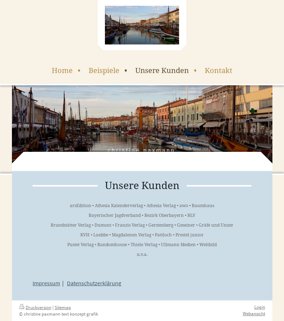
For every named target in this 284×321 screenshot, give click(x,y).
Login (259, 307)
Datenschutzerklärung (94, 283)
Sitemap (63, 307)
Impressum (46, 283)
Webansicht (254, 314)
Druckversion (35, 307)
